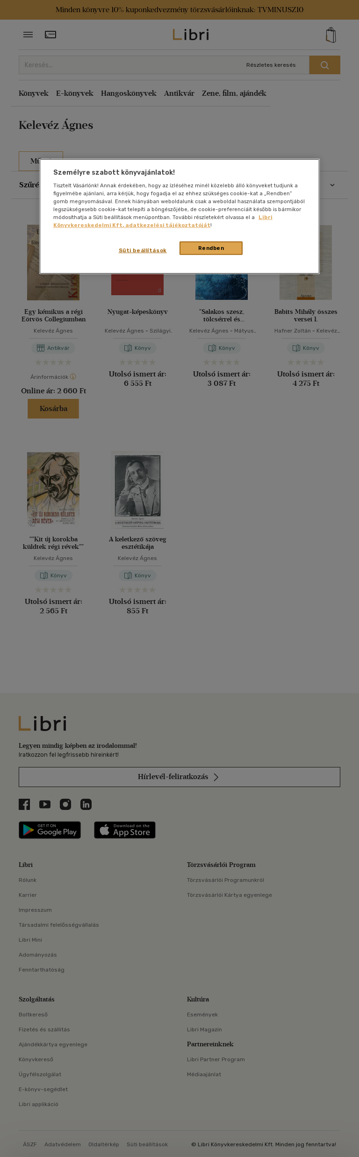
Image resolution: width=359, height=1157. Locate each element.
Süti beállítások (143, 250)
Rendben (211, 247)
